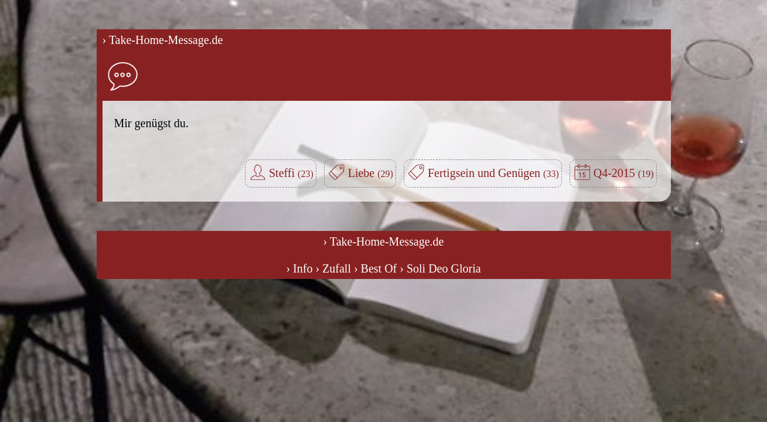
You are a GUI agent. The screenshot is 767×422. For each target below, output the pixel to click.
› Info (299, 268)
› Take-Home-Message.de (163, 39)
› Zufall (333, 268)
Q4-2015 (624, 172)
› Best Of (375, 268)
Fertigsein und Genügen (493, 172)
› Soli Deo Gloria (440, 268)
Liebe (370, 172)
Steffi (291, 172)
